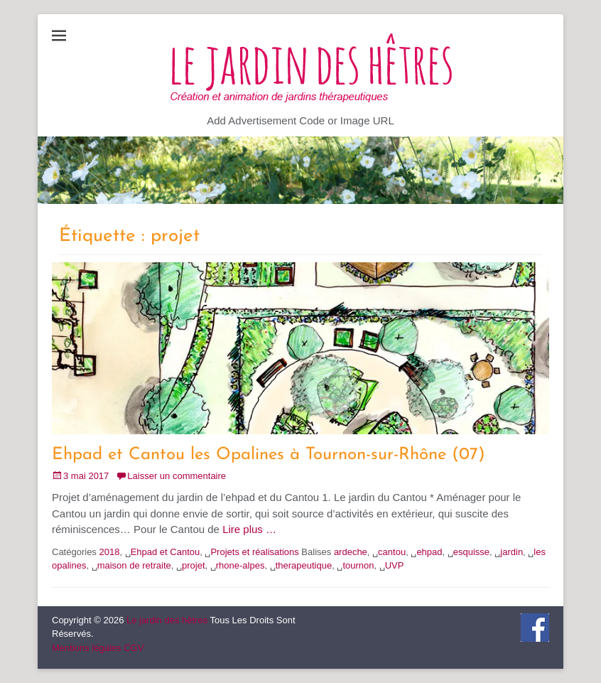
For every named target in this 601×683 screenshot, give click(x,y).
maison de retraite (134, 565)
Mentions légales (86, 647)
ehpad (429, 552)
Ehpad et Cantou (165, 552)
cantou (392, 552)
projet (193, 565)
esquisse (471, 552)
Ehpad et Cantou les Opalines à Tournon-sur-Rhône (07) (268, 454)
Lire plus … (249, 529)
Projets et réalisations (254, 552)
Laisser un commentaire (176, 475)
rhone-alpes (240, 565)
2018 (109, 552)
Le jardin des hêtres (166, 620)
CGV (134, 647)
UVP (394, 565)
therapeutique (304, 565)
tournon (358, 565)
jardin (511, 552)
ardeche (350, 552)
